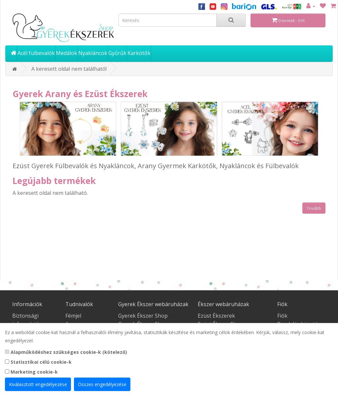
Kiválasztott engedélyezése (38, 384)
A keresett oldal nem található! (69, 68)
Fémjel (73, 315)
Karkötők (139, 53)
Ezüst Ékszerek (216, 315)
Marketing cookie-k (31, 372)
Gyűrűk (117, 53)
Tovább (314, 208)
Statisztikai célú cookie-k (38, 362)
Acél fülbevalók (36, 53)
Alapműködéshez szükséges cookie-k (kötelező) (66, 352)
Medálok (66, 53)
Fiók (282, 315)
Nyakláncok (92, 53)
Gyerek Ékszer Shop (143, 315)
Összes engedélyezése (102, 384)
